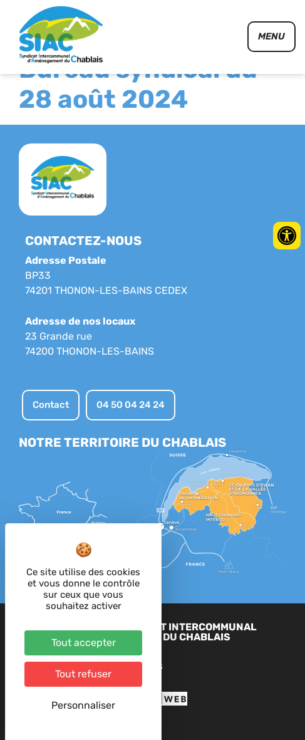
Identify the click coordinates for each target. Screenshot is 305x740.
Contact (230, 690)
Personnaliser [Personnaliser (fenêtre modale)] (83, 705)
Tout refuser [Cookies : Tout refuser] (83, 674)
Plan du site (172, 690)
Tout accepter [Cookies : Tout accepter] (83, 643)
